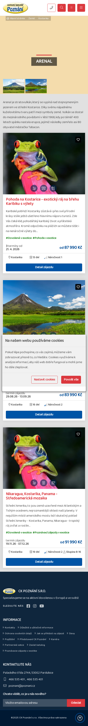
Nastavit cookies (44, 379)
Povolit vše (71, 379)
